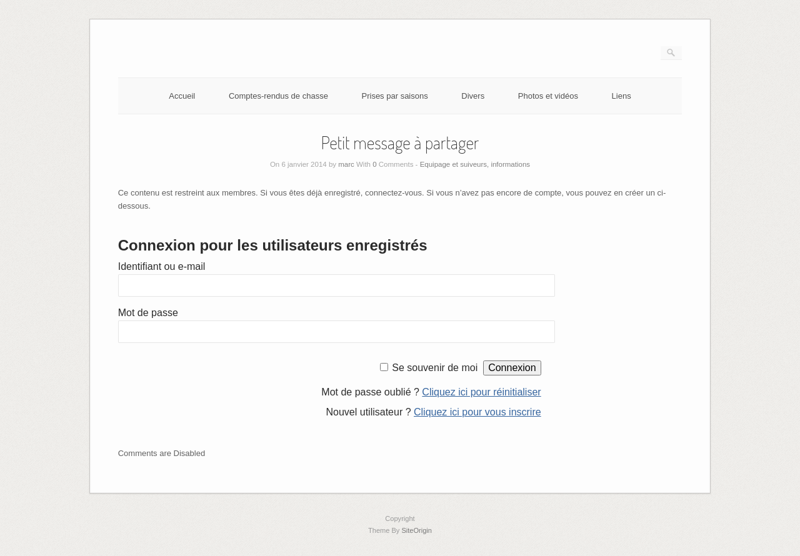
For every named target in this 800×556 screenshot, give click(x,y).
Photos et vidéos (548, 96)
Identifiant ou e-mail (162, 266)
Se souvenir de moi (435, 367)
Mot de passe (148, 312)
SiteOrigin (416, 530)
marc (346, 164)
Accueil (182, 96)
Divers (472, 96)
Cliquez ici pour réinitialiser (481, 392)
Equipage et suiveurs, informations (475, 164)
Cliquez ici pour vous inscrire (477, 412)
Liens (621, 96)
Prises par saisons (395, 96)
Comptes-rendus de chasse (278, 96)
